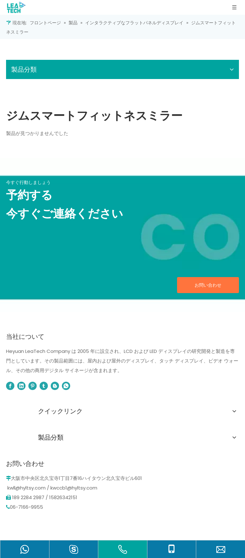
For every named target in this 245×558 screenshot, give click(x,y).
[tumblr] (44, 386)
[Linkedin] (21, 386)
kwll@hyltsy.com (26, 487)
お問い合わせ (208, 285)
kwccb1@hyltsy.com (73, 487)
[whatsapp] (66, 386)
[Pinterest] (32, 386)
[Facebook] (10, 386)
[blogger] (55, 386)
